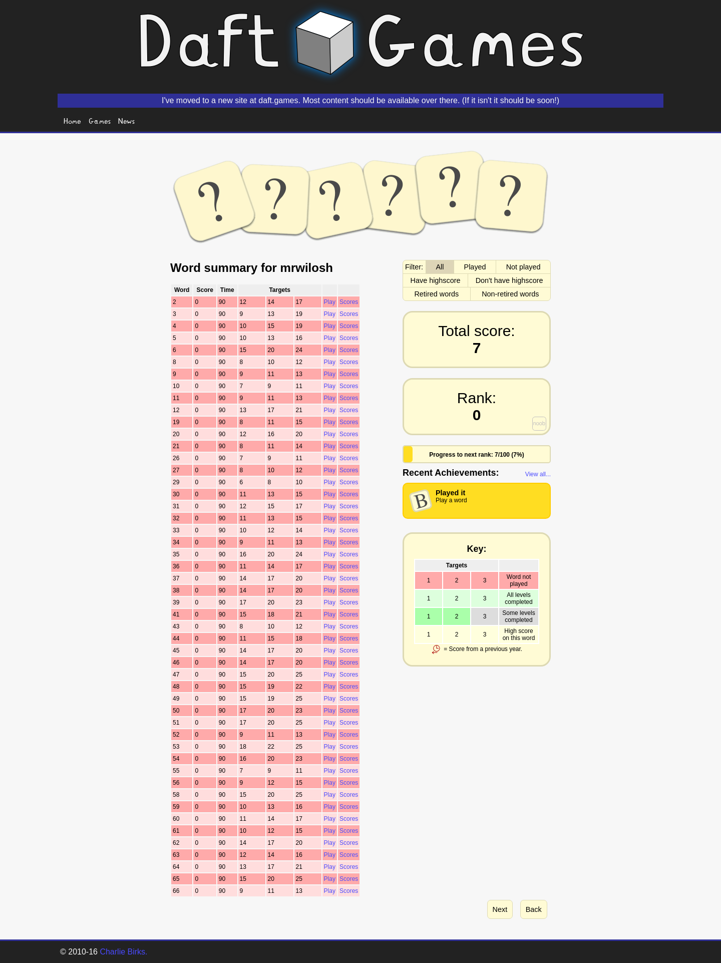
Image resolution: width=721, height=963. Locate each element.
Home (72, 120)
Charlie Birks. (123, 951)
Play (329, 301)
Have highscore (436, 280)
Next (500, 909)
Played (475, 267)
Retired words (436, 294)
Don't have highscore (509, 280)
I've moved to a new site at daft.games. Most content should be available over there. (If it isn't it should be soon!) (360, 100)
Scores (348, 301)
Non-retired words (510, 294)
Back (534, 909)
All (440, 267)
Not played (523, 267)
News (126, 120)
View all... (538, 474)
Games (100, 120)
